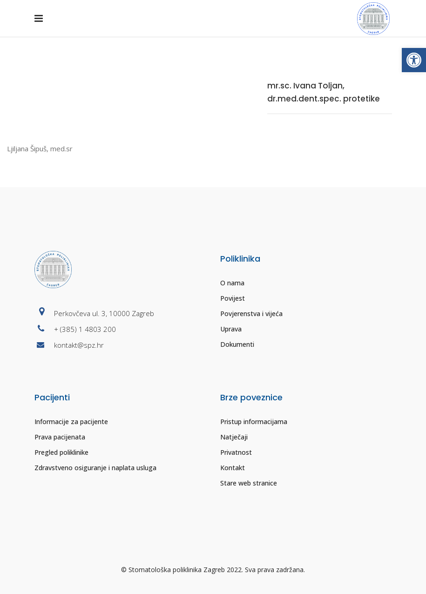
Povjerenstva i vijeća (251, 313)
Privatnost (236, 452)
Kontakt (232, 467)
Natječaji (234, 436)
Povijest (232, 298)
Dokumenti (237, 344)
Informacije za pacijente (71, 421)
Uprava (231, 328)
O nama (232, 282)
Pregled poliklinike (61, 452)
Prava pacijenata (59, 436)
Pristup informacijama (253, 421)
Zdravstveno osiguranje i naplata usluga (95, 467)
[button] (414, 60)
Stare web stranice (248, 483)
